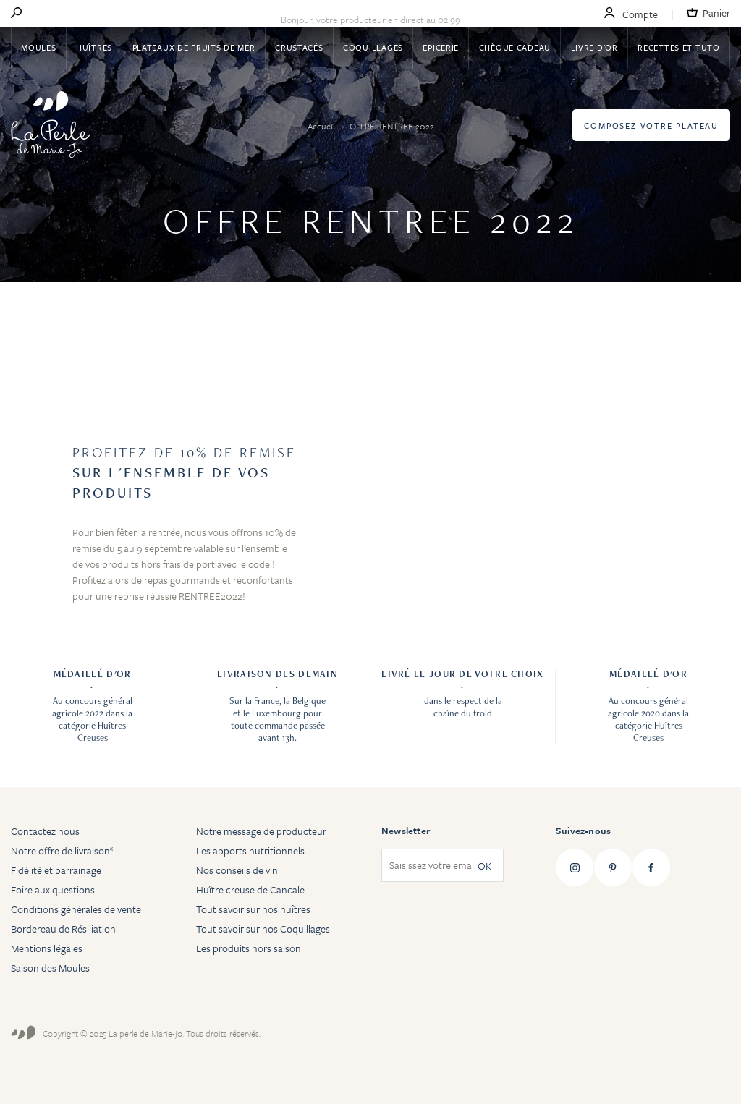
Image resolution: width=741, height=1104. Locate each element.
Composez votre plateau (651, 125)
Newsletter (405, 830)
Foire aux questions (53, 889)
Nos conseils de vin (237, 870)
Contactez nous (45, 830)
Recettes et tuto (679, 47)
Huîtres (94, 47)
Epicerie (441, 47)
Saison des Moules (50, 967)
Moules (38, 47)
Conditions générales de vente (76, 909)
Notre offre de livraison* (62, 850)
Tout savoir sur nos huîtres (253, 909)
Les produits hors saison (248, 948)
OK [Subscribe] (484, 865)
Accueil (322, 125)
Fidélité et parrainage (56, 870)
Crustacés (299, 47)
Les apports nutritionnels (250, 850)
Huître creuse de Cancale (250, 889)
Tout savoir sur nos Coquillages (263, 928)
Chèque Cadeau (515, 47)
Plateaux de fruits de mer (193, 47)
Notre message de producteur (261, 830)
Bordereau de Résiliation (63, 928)
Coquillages (373, 47)
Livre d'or (594, 47)
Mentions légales (46, 948)
